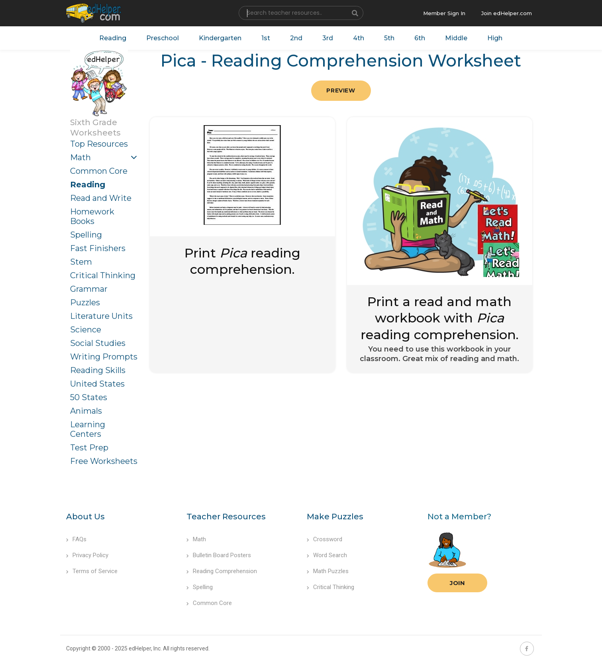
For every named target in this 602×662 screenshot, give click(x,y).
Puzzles (85, 302)
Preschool (162, 38)
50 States (88, 397)
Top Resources (99, 144)
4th (358, 38)
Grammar (89, 289)
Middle (456, 38)
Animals (86, 411)
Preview (340, 90)
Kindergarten (220, 38)
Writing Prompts (103, 356)
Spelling (86, 235)
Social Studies (97, 343)
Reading (112, 38)
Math (80, 157)
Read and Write (100, 198)
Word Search (327, 555)
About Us (85, 516)
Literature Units (101, 316)
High (494, 38)
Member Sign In (444, 13)
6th (419, 38)
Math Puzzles (328, 571)
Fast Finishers (97, 248)
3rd (327, 38)
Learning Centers (87, 429)
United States (97, 384)
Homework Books (92, 216)
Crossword (324, 539)
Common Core (98, 171)
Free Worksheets (103, 461)
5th (389, 38)
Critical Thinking (102, 275)
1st (265, 38)
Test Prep (89, 447)
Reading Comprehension (221, 571)
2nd (296, 38)
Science (85, 329)
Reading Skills (97, 370)
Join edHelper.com (506, 13)
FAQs (76, 539)
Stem (81, 262)
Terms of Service (92, 571)
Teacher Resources (226, 516)
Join (457, 583)
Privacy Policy (87, 555)
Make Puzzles (335, 516)
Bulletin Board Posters (218, 555)
